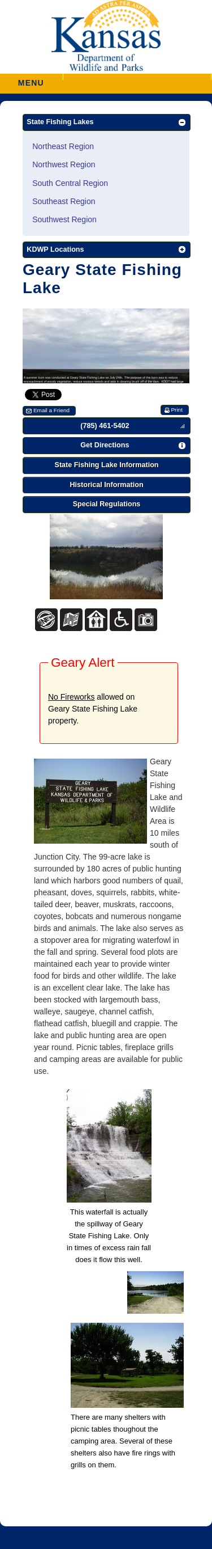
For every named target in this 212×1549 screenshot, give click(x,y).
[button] (137, 77)
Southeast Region (63, 201)
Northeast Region (63, 146)
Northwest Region (63, 164)
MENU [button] (31, 79)
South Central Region (70, 183)
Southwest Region (64, 219)
